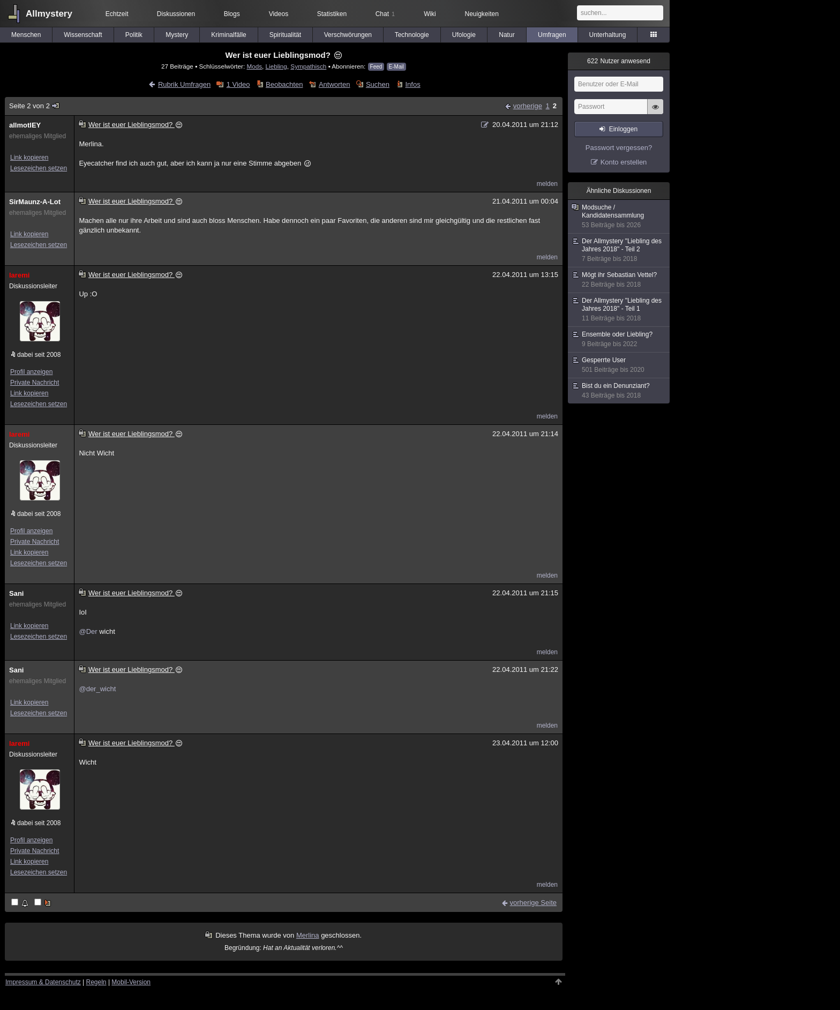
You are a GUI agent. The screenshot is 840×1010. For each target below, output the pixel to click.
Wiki (430, 14)
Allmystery (49, 14)
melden (547, 184)
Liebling (276, 66)
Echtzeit (117, 14)
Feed (376, 67)
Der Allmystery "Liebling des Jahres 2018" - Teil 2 (619, 250)
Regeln (96, 982)
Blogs (232, 14)
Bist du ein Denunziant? (619, 391)
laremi (19, 275)
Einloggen (623, 129)
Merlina (307, 935)
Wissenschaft (83, 35)
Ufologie (464, 35)
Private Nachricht (34, 382)
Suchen (377, 84)
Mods (254, 66)
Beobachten (284, 84)
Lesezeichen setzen (38, 168)
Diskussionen (176, 14)
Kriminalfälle (228, 35)
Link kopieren (29, 157)
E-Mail (396, 67)
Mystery (177, 35)
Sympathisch (308, 66)
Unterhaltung (607, 35)
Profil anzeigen (31, 372)
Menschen (26, 35)
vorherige (527, 106)
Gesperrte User (619, 365)
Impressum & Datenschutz (43, 982)
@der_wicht (97, 689)
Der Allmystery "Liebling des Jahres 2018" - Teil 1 (619, 310)
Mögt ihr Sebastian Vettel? (619, 280)
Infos (412, 84)
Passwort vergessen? (619, 148)
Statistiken (332, 14)
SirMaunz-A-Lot (35, 202)
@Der (88, 631)
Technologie (412, 35)
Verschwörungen (348, 35)
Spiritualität (285, 35)
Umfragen (552, 35)
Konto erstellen (624, 162)
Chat (385, 14)
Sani (16, 593)
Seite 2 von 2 (34, 106)
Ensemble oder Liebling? (619, 339)
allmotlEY (25, 125)
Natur (506, 35)
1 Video (238, 84)
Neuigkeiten (482, 14)
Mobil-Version (131, 982)
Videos (278, 14)
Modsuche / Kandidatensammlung (619, 216)
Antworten (334, 84)
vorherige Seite (533, 903)
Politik (133, 35)
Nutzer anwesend (618, 61)
